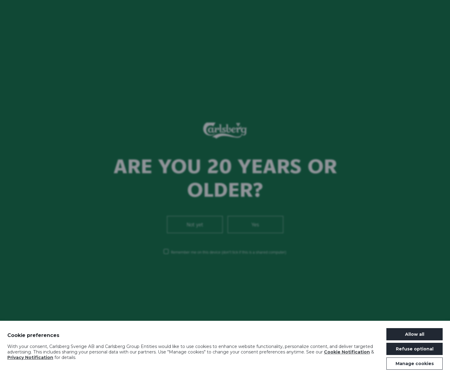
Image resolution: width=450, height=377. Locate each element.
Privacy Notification (30, 357)
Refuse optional (414, 349)
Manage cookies (415, 363)
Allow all (414, 334)
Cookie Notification (347, 352)
